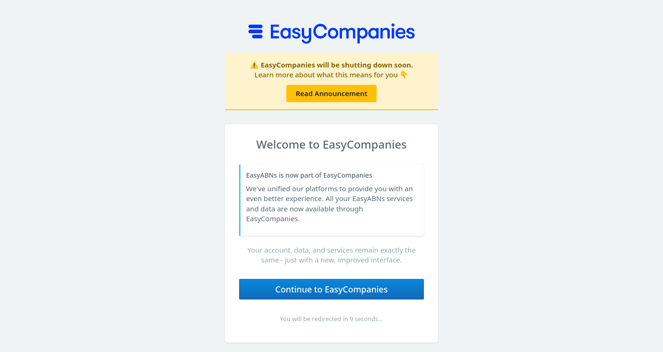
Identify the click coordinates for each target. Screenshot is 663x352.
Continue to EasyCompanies (331, 289)
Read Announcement (331, 93)
